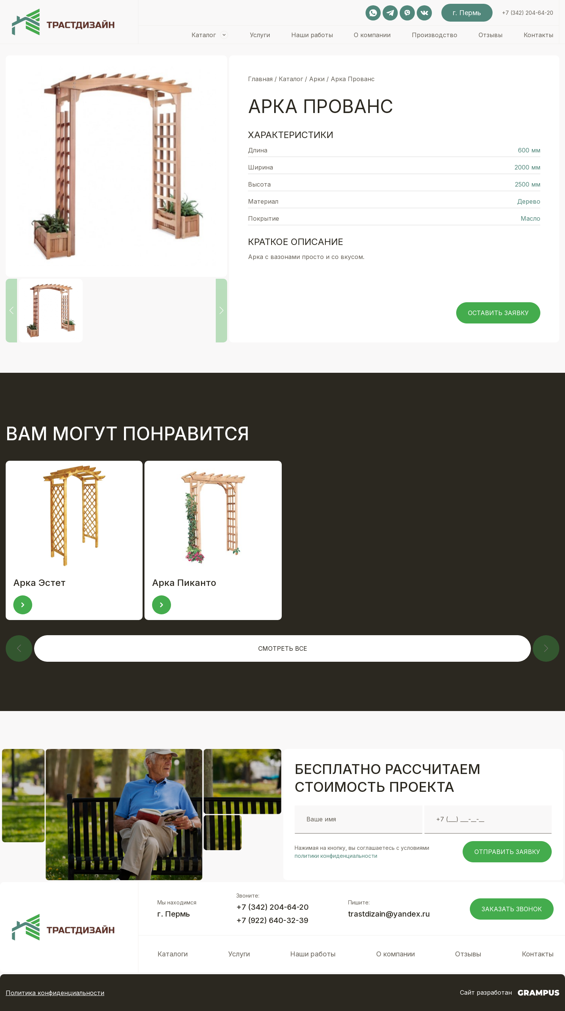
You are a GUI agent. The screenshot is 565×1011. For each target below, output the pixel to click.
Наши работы (312, 35)
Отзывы (490, 35)
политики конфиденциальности (336, 855)
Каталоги (172, 954)
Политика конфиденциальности (55, 993)
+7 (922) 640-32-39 (272, 920)
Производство (434, 35)
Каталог (203, 35)
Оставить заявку (498, 313)
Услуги (260, 35)
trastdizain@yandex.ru (389, 913)
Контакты (538, 35)
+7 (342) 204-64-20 (527, 12)
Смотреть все (282, 648)
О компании (372, 35)
